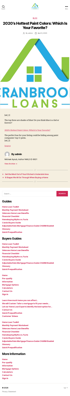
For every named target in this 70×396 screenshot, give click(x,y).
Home (4, 275)
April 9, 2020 (42, 33)
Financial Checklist (10, 216)
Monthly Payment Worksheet (15, 210)
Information (7, 282)
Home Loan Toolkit (10, 207)
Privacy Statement (9, 392)
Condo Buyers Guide (11, 223)
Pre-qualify (7, 278)
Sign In (5, 294)
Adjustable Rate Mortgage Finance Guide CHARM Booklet (28, 226)
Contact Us (7, 291)
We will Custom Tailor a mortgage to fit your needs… (26, 303)
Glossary (6, 229)
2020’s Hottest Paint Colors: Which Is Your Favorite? (27, 130)
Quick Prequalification (12, 232)
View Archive (11, 164)
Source (8, 146)
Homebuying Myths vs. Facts (15, 219)
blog (35, 18)
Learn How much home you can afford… (20, 300)
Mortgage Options (10, 285)
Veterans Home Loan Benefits (15, 213)
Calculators (7, 288)
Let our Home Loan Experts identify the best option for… (27, 307)
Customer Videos (10, 316)
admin (30, 33)
